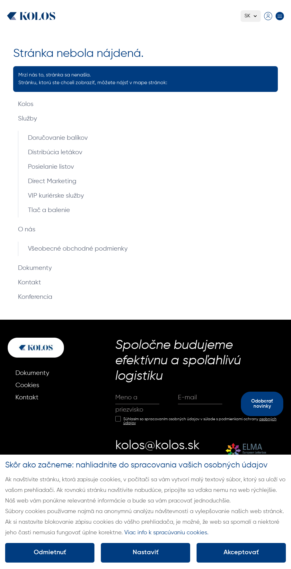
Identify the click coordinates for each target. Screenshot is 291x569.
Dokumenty (35, 268)
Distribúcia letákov (55, 152)
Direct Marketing (52, 181)
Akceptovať (241, 552)
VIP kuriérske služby (56, 195)
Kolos (25, 104)
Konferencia (35, 297)
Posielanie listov (51, 167)
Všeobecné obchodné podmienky (78, 248)
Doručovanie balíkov (58, 138)
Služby (27, 118)
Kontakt (29, 282)
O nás (26, 229)
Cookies (27, 385)
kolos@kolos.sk (157, 445)
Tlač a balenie (49, 210)
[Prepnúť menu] (280, 16)
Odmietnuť (50, 552)
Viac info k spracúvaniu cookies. (166, 533)
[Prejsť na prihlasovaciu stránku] (268, 16)
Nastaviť (146, 552)
